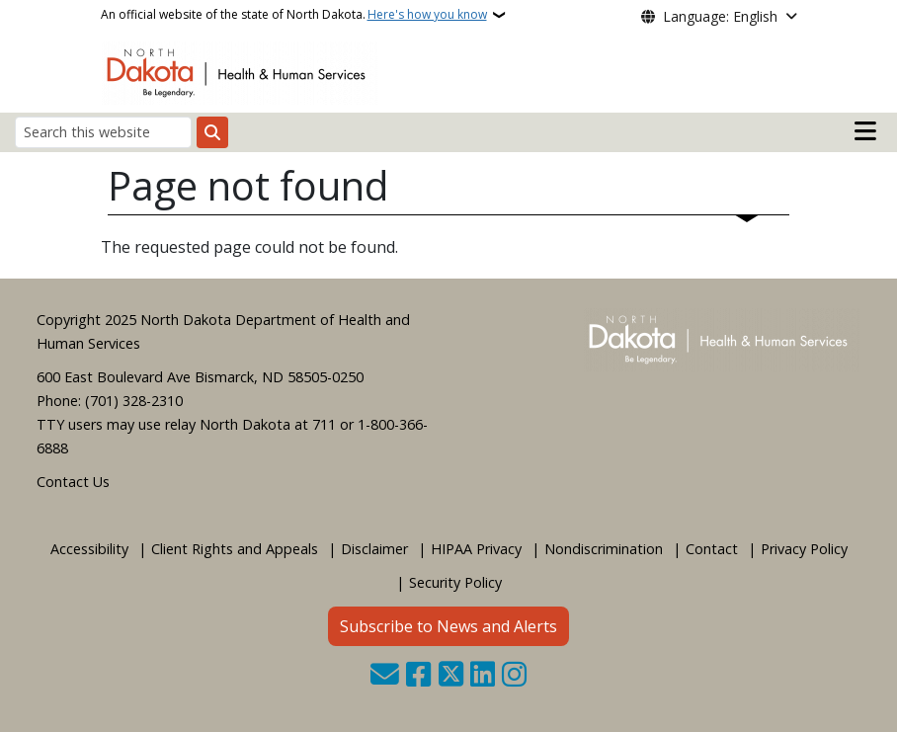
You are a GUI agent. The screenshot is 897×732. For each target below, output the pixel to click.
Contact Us (73, 481)
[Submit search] (212, 132)
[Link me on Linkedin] (482, 676)
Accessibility (89, 548)
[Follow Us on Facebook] (418, 676)
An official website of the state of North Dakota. (294, 15)
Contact (712, 548)
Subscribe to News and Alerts (448, 626)
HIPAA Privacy (476, 548)
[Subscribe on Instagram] (514, 676)
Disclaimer (374, 548)
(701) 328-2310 (134, 400)
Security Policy (455, 582)
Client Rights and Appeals (234, 548)
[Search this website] (103, 132)
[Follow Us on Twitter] (451, 676)
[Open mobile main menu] (865, 131)
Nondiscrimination (603, 548)
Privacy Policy (804, 548)
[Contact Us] (384, 676)
